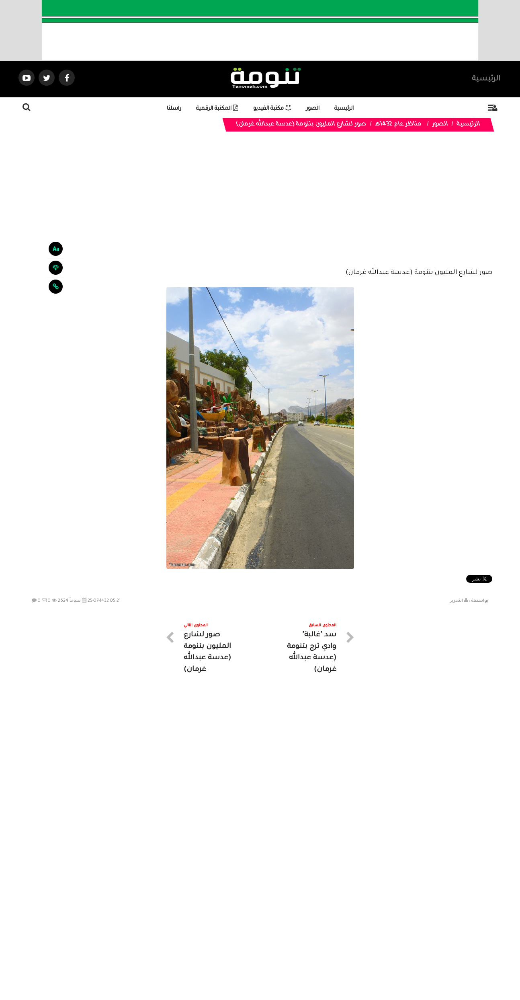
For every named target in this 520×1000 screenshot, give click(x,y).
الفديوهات (279, 928)
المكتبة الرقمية (217, 109)
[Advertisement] (260, 206)
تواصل (219, 928)
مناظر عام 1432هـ (399, 124)
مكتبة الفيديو (272, 109)
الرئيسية (486, 79)
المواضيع (311, 928)
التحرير (456, 601)
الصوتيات (247, 928)
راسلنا (174, 109)
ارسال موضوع (185, 928)
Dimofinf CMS (267, 967)
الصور (312, 109)
